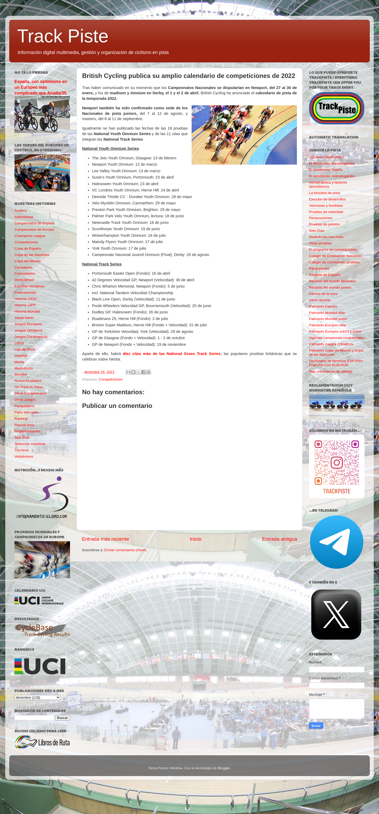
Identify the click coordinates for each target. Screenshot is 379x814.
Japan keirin (24, 318)
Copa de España (27, 248)
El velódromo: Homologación (332, 176)
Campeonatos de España (34, 223)
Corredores (23, 267)
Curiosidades (24, 273)
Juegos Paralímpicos (30, 337)
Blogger (224, 768)
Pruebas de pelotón (324, 224)
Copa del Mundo (27, 261)
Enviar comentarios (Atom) (125, 550)
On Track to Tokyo (28, 387)
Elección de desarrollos (327, 199)
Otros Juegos (25, 400)
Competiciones (110, 379)
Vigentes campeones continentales (336, 338)
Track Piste (62, 36)
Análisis (20, 211)
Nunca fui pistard (27, 381)
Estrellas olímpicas (29, 286)
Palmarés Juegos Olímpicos (331, 344)
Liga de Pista (24, 349)
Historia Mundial (27, 311)
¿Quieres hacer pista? (326, 157)
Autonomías (23, 217)
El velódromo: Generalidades (332, 163)
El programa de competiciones (333, 249)
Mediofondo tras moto (326, 237)
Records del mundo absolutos (332, 281)
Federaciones (25, 292)
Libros (19, 343)
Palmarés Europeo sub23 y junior (335, 331)
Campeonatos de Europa (34, 229)
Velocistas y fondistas (326, 206)
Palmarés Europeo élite (327, 325)
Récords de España (324, 275)
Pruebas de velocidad (326, 212)
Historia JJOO (25, 299)
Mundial (20, 374)
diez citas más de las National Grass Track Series (172, 354)
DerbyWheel (24, 280)
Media (19, 362)
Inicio (195, 539)
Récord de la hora (323, 294)
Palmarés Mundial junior (328, 319)
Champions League (29, 236)
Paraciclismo (24, 406)
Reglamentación (27, 431)
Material (20, 356)
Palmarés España (323, 306)
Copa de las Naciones (31, 255)
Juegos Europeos (28, 324)
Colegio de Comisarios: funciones (335, 256)
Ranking (21, 419)
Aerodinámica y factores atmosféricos (328, 184)
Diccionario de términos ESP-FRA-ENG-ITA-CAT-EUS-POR (336, 363)
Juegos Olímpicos (28, 330)
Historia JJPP (25, 305)
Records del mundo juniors (330, 287)
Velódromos (23, 456)
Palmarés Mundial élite (327, 313)
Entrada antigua (279, 539)
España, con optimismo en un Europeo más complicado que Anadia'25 (40, 87)
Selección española (29, 444)
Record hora (24, 425)
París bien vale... (27, 412)
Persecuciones (320, 218)
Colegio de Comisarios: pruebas (334, 262)
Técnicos (21, 450)
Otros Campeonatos (30, 393)
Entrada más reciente (105, 539)
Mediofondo (23, 368)
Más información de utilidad (330, 371)
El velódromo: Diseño (326, 170)
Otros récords (320, 300)
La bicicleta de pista (324, 193)
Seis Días (22, 438)
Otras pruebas (320, 243)
